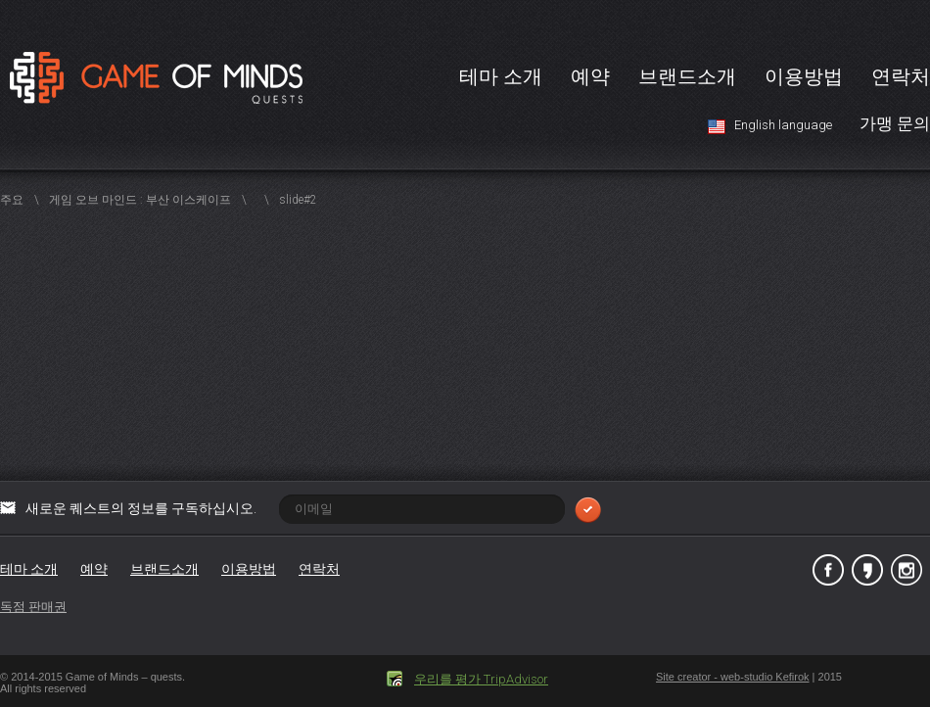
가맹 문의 (895, 123)
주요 (11, 200)
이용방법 (804, 76)
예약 (590, 76)
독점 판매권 (33, 606)
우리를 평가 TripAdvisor (481, 679)
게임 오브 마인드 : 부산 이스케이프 (140, 200)
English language (783, 125)
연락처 (900, 76)
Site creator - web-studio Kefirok (733, 677)
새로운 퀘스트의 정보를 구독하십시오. (313, 508)
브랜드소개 (687, 76)
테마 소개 (500, 76)
